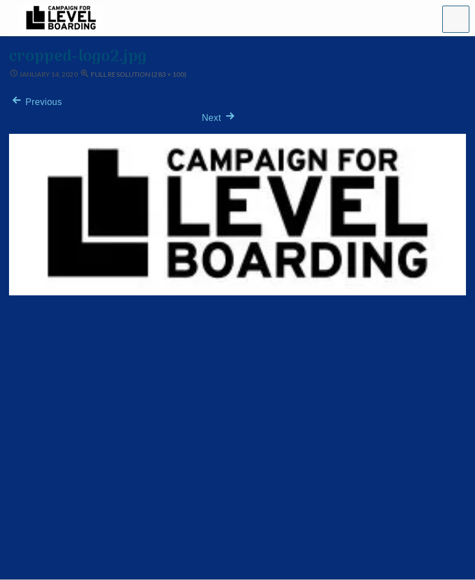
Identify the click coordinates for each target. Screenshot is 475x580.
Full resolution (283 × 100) (138, 74)
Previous (35, 102)
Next (219, 118)
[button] (455, 19)
